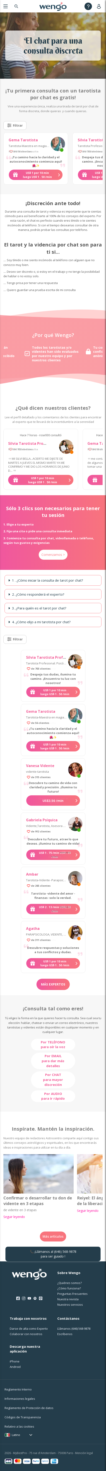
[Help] (88, 6)
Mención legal (84, 1453)
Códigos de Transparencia (23, 1417)
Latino (16, 1435)
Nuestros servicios (70, 1305)
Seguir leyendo (14, 1217)
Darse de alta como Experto (29, 1329)
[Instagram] (23, 1298)
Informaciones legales (20, 1399)
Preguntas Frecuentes (72, 1294)
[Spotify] (35, 1298)
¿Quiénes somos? (69, 1283)
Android (15, 1367)
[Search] (16, 6)
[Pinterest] (40, 1298)
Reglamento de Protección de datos (29, 1408)
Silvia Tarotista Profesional (33, 443)
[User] (100, 6)
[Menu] (5, 6)
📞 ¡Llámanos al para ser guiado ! (53, 1253)
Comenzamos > (53, 554)
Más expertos (53, 984)
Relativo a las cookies (19, 1426)
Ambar (32, 874)
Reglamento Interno (18, 1389)
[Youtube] (29, 1298)
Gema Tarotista (23, 139)
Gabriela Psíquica (42, 819)
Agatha (33, 928)
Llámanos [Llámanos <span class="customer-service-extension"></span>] (73, 1329)
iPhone (14, 1361)
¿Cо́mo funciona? (69, 1288)
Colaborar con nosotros (26, 1334)
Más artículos (53, 1236)
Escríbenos (64, 1334)
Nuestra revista (68, 1299)
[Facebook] (18, 1298)
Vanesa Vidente (40, 765)
